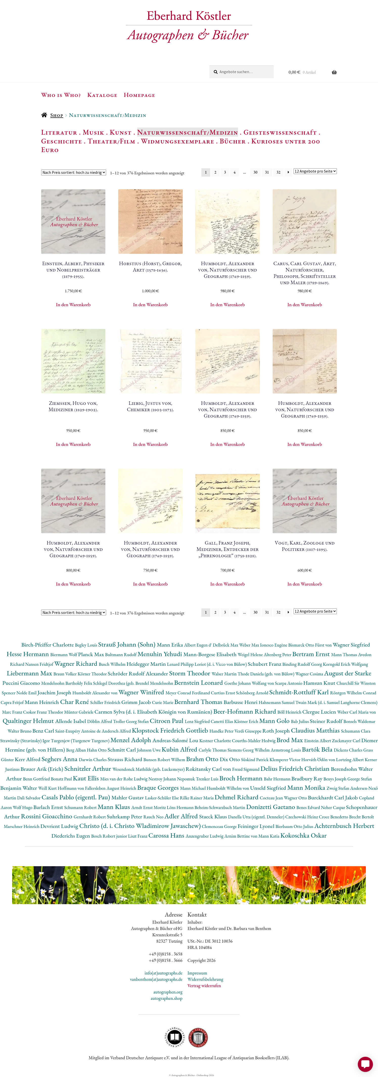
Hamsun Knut (319, 683)
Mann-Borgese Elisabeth (210, 654)
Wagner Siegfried (351, 644)
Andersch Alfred (117, 731)
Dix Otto (230, 759)
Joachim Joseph (54, 692)
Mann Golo (275, 720)
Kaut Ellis (86, 778)
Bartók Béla (318, 749)
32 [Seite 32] (278, 172)
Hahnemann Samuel (277, 702)
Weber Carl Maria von (356, 712)
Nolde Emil (26, 693)
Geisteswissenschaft (280, 132)
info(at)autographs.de (163, 973)
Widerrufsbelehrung (205, 979)
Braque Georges (158, 787)
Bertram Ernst (311, 653)
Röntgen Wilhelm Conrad (353, 693)
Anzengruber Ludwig (205, 836)
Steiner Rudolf (326, 721)
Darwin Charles (93, 759)
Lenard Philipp (181, 664)
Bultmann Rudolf (121, 654)
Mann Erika (170, 644)
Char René (75, 701)
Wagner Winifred (142, 692)
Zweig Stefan (338, 788)
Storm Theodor (190, 673)
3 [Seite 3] (225, 172)
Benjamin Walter (19, 788)
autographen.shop (166, 998)
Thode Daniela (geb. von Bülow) (266, 674)
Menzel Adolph (131, 739)
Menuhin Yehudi (160, 653)
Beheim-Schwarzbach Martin (220, 807)
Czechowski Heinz (302, 817)
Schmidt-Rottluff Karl (299, 692)
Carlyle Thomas (213, 750)
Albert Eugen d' (198, 645)
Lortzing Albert (350, 759)
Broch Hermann (241, 778)
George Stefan (359, 779)
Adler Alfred (181, 816)
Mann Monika (307, 787)
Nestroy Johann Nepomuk (172, 779)
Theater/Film (111, 141)
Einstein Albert (318, 740)
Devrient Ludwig (59, 826)
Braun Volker (65, 674)
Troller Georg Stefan (131, 721)
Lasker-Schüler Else (162, 798)
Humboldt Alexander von (96, 693)
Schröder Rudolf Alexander (138, 673)
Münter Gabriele (79, 712)
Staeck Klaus (213, 816)
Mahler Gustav (128, 797)
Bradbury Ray (307, 778)
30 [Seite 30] (255, 172)
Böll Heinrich (289, 712)
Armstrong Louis (286, 750)
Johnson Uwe (149, 750)
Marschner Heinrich (22, 826)
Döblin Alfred (100, 721)
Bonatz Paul (62, 779)
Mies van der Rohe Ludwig (124, 779)
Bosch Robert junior (109, 836)
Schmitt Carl (122, 749)
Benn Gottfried (37, 779)
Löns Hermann (181, 807)
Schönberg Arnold (252, 693)
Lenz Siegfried (198, 721)
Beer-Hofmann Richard (245, 711)
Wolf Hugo (23, 807)
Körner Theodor (93, 674)
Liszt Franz (138, 836)
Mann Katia (269, 836)
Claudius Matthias (316, 730)
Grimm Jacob (136, 702)
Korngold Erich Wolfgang (345, 664)
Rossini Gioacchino (47, 816)
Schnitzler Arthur (88, 768)
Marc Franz (12, 712)
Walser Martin (224, 674)
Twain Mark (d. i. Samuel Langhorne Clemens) (336, 702)
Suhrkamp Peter (125, 816)
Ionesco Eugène (274, 645)
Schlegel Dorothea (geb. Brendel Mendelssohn (133, 683)
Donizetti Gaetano (271, 806)
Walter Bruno (20, 731)
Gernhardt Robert (90, 817)
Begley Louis (86, 645)
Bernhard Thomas (199, 701)
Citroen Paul (167, 720)
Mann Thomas (344, 654)
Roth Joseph (276, 730)
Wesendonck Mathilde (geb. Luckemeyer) (148, 769)
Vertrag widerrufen (204, 985)
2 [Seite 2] (216, 172)
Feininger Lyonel (257, 826)
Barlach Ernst (48, 807)
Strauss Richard (126, 759)
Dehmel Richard (237, 797)
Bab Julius (300, 721)
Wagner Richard (76, 663)
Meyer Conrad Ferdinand (188, 693)
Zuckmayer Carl (346, 740)
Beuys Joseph (335, 779)
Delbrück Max (226, 645)
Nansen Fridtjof (39, 664)
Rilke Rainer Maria (197, 798)
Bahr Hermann (277, 779)
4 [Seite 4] (234, 172)
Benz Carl (43, 730)
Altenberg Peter (278, 654)
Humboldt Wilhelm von (228, 788)
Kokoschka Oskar (303, 835)
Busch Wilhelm (113, 664)
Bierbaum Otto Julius (294, 826)
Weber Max (249, 645)
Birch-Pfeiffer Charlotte (48, 644)
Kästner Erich (246, 721)
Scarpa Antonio (289, 683)
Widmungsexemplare (177, 141)
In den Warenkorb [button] (73, 304)
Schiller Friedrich (105, 702)
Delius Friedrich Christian (296, 768)
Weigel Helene (251, 654)
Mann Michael (193, 788)
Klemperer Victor (285, 759)
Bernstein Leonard (199, 682)
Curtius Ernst (223, 693)
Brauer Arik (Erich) (42, 769)
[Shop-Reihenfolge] (73, 172)
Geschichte (61, 141)
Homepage (139, 95)
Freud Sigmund (246, 769)
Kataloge (102, 95)
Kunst (121, 132)
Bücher (233, 141)
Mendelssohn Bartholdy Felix (67, 683)
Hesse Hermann (28, 653)
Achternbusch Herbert (344, 825)
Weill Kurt (48, 788)
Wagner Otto (296, 798)
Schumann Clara (355, 731)
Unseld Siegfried (268, 788)
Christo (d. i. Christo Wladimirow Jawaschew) (140, 825)
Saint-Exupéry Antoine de (78, 731)
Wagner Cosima (309, 674)
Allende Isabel (71, 721)
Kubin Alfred (180, 749)
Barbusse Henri (241, 702)
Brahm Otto (203, 758)
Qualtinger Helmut (29, 720)
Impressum (197, 973)
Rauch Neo (153, 817)
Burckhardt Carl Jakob (333, 797)
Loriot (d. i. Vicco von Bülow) (221, 664)
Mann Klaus (114, 806)
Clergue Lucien (319, 711)
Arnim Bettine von (241, 836)
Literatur (59, 132)
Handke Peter (221, 731)
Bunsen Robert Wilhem (165, 759)
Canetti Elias (222, 721)
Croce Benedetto (334, 817)
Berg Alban (76, 750)
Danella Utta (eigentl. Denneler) (256, 817)
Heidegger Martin (147, 664)
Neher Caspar (333, 807)
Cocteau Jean (272, 798)
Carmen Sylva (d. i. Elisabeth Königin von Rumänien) (153, 711)
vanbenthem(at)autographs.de (156, 979)
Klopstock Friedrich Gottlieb (170, 730)
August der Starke (347, 673)
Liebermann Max (30, 673)
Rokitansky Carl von (208, 769)
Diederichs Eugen (71, 835)
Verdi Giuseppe (248, 731)
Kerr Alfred (28, 759)
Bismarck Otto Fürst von (310, 645)
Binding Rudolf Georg (302, 664)
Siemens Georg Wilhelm (249, 750)
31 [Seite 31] (267, 172)
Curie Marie (163, 702)
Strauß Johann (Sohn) (127, 644)
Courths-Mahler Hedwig (254, 740)
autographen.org (167, 992)
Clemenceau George (220, 826)
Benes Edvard (308, 807)
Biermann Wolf (64, 654)
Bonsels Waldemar (359, 721)
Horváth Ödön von (318, 759)
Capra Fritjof (13, 702)
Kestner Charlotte (215, 740)
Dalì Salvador (29, 798)
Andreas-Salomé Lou (175, 740)
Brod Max (290, 739)
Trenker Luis (207, 779)
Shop (56, 115)
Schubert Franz (265, 664)
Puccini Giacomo (21, 683)
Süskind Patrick (255, 759)
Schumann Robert (81, 807)
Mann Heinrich (42, 702)
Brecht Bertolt (361, 817)
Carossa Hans (166, 835)
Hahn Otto (97, 750)
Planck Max (91, 654)
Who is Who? (61, 95)
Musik (93, 132)
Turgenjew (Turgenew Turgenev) (80, 740)
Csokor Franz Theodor (43, 712)
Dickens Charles (348, 750)
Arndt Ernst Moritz (149, 807)
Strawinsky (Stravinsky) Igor (25, 740)
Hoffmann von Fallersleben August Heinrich (97, 788)
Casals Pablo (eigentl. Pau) (76, 797)
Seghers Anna (60, 758)
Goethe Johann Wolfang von (249, 683)
